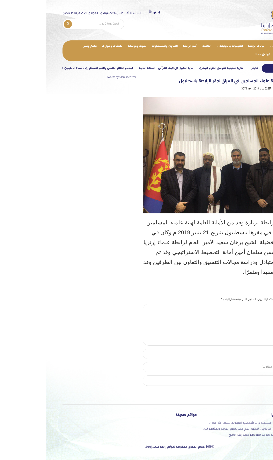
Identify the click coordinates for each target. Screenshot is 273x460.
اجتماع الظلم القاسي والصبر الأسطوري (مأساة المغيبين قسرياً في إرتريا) (44, 68)
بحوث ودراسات (93, 46)
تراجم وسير (47, 46)
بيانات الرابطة (213, 46)
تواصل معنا (219, 54)
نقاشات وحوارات (69, 46)
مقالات (163, 46)
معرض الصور (240, 54)
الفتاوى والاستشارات (121, 46)
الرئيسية (246, 46)
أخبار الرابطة (147, 46)
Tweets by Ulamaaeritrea (78, 77)
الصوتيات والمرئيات (186, 46)
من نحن (232, 46)
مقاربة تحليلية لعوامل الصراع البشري (177, 68)
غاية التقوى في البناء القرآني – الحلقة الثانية (121, 68)
